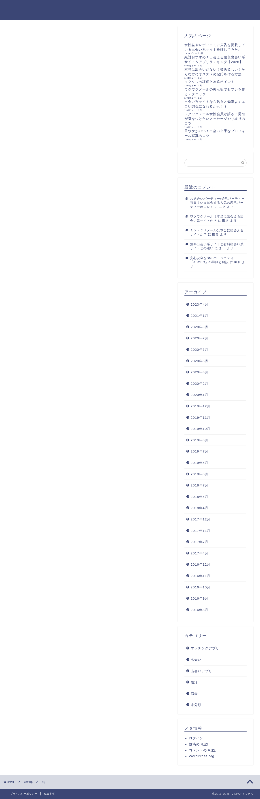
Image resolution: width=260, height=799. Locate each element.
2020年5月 (199, 361)
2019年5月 (199, 463)
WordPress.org (201, 756)
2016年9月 (199, 598)
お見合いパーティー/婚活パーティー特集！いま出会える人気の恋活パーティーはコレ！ (217, 203)
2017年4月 (199, 553)
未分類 (196, 705)
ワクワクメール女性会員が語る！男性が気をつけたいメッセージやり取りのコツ (214, 118)
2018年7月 (199, 485)
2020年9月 (199, 327)
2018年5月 (199, 497)
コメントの (202, 750)
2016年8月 (199, 610)
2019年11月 (201, 417)
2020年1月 (199, 395)
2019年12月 (201, 406)
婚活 (194, 682)
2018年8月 (199, 474)
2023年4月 (199, 304)
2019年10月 (201, 429)
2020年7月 (199, 338)
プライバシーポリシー (23, 793)
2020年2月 (199, 383)
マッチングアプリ (205, 648)
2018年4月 (199, 508)
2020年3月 (199, 372)
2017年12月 (201, 519)
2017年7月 (199, 542)
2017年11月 (201, 531)
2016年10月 (201, 587)
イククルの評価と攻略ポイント (209, 82)
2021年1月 (199, 315)
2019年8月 (199, 440)
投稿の (198, 744)
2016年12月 (201, 564)
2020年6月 (199, 349)
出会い (196, 660)
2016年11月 (201, 576)
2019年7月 (199, 451)
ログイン (196, 738)
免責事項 (49, 793)
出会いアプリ (201, 671)
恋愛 (194, 693)
